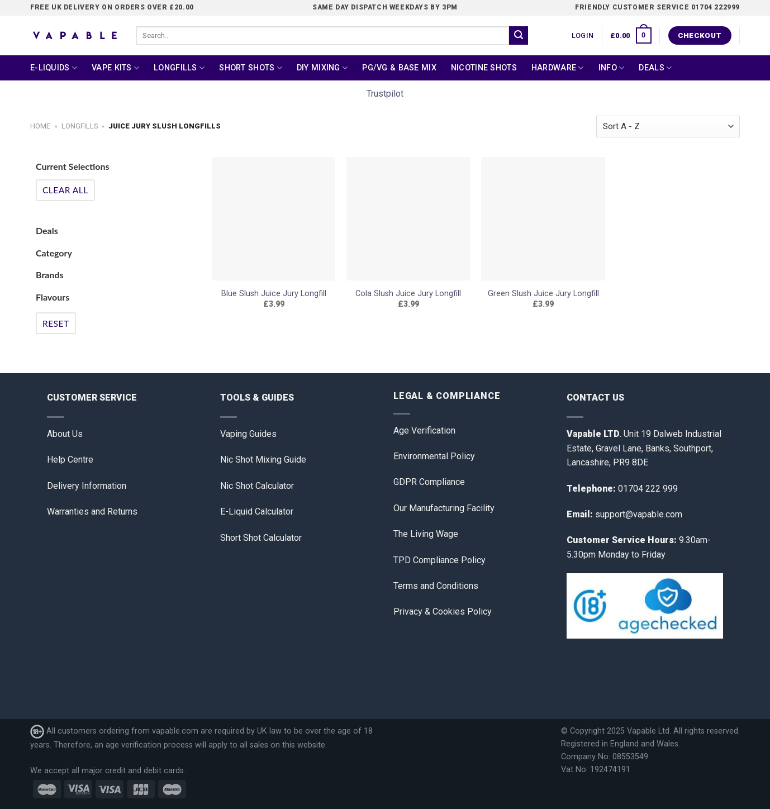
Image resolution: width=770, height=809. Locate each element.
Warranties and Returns (92, 511)
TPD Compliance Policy (439, 560)
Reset (55, 323)
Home (40, 126)
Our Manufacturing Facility (444, 508)
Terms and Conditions (435, 585)
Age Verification (424, 430)
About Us (65, 434)
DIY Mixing (322, 68)
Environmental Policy (434, 456)
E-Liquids (53, 68)
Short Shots (250, 68)
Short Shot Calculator (261, 537)
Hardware (557, 68)
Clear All (65, 190)
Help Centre (70, 459)
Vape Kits (115, 68)
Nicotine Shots (484, 68)
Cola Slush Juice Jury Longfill (408, 293)
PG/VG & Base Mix (399, 68)
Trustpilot (385, 93)
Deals (655, 68)
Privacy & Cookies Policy (442, 611)
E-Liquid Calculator (256, 511)
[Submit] (518, 35)
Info (611, 68)
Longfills (179, 68)
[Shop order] (668, 126)
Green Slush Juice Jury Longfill (543, 293)
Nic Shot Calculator (257, 485)
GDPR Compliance (429, 482)
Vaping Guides (248, 434)
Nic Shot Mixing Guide (263, 459)
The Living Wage (425, 534)
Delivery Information (86, 485)
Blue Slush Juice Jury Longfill (273, 293)
